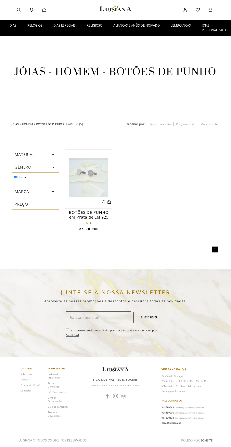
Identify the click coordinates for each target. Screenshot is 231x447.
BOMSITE (205, 442)
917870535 (167, 419)
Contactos (26, 392)
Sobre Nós (26, 375)
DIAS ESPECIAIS (64, 25)
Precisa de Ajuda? (30, 387)
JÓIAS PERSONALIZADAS (215, 27)
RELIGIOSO (94, 25)
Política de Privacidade (54, 377)
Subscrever (149, 319)
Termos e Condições (53, 386)
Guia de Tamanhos (58, 408)
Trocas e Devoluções (54, 415)
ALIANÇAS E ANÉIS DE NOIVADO (136, 25)
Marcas (24, 381)
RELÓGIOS (34, 25)
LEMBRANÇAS (181, 25)
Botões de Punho (52, 124)
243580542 (167, 409)
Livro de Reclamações (55, 401)
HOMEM (29, 124)
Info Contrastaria (57, 394)
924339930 (167, 414)
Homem (21, 179)
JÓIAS (12, 25)
